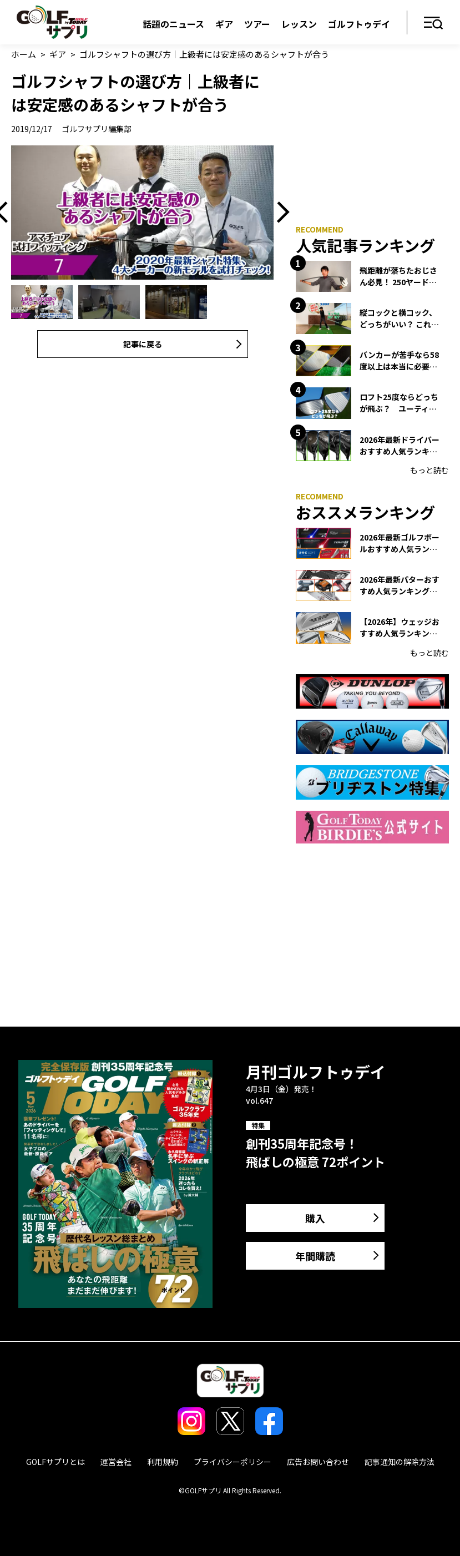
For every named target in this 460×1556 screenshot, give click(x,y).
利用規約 (162, 1461)
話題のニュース (173, 24)
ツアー (257, 24)
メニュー (433, 23)
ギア (224, 24)
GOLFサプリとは (55, 1461)
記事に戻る (142, 344)
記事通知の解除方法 (399, 1461)
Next (279, 212)
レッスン (299, 24)
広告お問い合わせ (318, 1461)
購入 (315, 1218)
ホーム (23, 54)
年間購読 (315, 1256)
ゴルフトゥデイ (359, 24)
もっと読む (429, 470)
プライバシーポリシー (232, 1461)
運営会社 (116, 1461)
